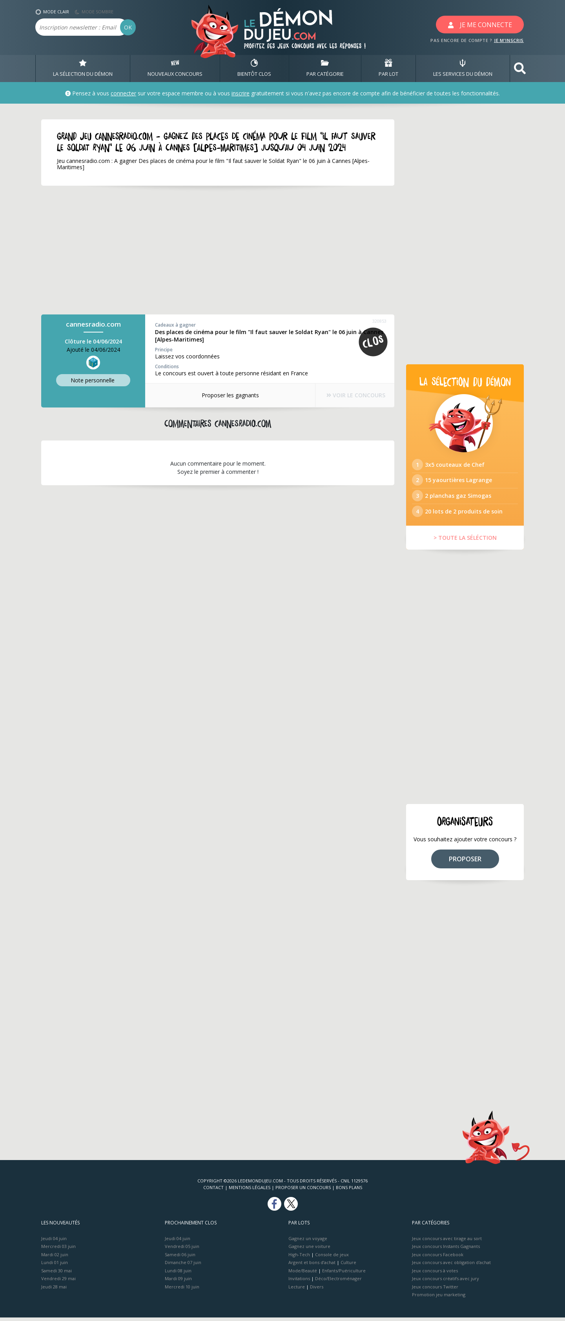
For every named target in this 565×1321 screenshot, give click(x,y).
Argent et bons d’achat (311, 1266)
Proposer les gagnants (227, 395)
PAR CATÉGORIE (325, 68)
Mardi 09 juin (178, 1282)
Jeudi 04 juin (54, 1242)
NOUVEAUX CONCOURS (175, 68)
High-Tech (299, 1258)
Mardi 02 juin (54, 1258)
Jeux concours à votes (435, 1274)
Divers (316, 1290)
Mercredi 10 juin (182, 1290)
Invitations (299, 1282)
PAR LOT (388, 68)
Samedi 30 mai (56, 1274)
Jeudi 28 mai (54, 1290)
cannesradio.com (93, 324)
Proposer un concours (303, 1191)
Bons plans (349, 1191)
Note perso (93, 380)
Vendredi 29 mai (58, 1282)
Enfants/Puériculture (344, 1274)
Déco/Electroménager (338, 1282)
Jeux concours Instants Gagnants (446, 1250)
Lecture (296, 1290)
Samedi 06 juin (180, 1258)
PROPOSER (465, 862)
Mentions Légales (249, 1191)
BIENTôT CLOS (254, 68)
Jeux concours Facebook (437, 1258)
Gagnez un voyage (307, 1242)
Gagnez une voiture (309, 1250)
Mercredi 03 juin (58, 1250)
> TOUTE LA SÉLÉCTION (465, 541)
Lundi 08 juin (178, 1274)
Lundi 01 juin (54, 1266)
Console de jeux (332, 1258)
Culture (348, 1266)
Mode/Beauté (302, 1274)
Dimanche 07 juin (183, 1266)
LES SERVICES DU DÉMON (462, 68)
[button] (520, 68)
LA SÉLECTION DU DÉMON (83, 68)
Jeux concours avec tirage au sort (447, 1242)
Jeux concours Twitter (435, 1290)
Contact (213, 1191)
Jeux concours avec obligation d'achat (451, 1266)
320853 (379, 321)
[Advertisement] (217, 250)
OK (128, 27)
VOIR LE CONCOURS (353, 395)
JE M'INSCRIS (509, 40)
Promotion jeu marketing (438, 1298)
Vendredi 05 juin (182, 1250)
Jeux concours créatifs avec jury (445, 1282)
